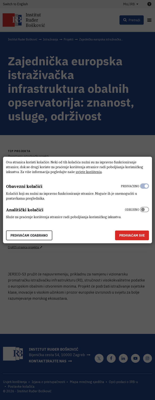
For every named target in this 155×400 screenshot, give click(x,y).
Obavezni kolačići (24, 186)
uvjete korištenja (89, 172)
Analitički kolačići (24, 210)
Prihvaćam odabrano (29, 235)
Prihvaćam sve (132, 235)
